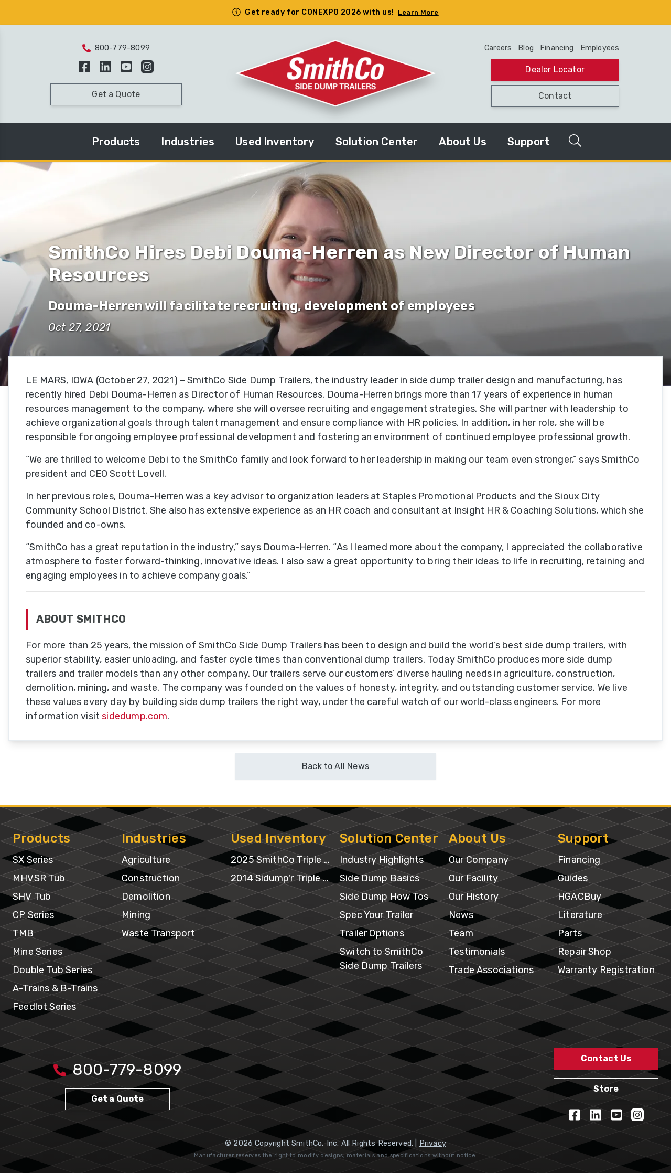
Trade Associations (491, 970)
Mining (136, 915)
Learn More (418, 12)
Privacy (432, 1143)
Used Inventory (275, 141)
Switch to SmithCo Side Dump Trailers (381, 959)
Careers (498, 48)
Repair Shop (584, 951)
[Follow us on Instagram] (147, 66)
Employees (600, 48)
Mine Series (37, 951)
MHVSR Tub (39, 878)
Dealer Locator (555, 69)
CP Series (34, 915)
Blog (526, 48)
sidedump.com (134, 716)
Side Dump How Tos (384, 896)
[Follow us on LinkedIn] (105, 66)
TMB (23, 933)
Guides (573, 878)
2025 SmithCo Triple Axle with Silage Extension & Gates (281, 860)
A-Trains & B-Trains (55, 988)
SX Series (33, 860)
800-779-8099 (116, 48)
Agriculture (146, 860)
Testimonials (477, 951)
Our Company (478, 860)
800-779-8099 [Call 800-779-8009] (117, 1069)
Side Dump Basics (379, 878)
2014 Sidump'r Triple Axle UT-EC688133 (281, 878)
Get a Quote (116, 94)
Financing (557, 48)
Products (116, 141)
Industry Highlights (382, 860)
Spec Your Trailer (376, 915)
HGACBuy (579, 896)
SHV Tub (32, 896)
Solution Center (377, 141)
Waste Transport (158, 933)
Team (461, 933)
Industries (187, 141)
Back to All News (335, 766)
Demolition (146, 896)
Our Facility (473, 878)
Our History (474, 896)
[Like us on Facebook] (84, 66)
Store (606, 1089)
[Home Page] (336, 74)
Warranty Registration (606, 970)
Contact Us (606, 1058)
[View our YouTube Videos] (126, 66)
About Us (462, 141)
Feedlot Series (45, 1006)
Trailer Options (372, 933)
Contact (554, 96)
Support (528, 141)
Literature (580, 915)
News (461, 915)
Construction (151, 878)
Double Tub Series (52, 970)
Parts (570, 933)
